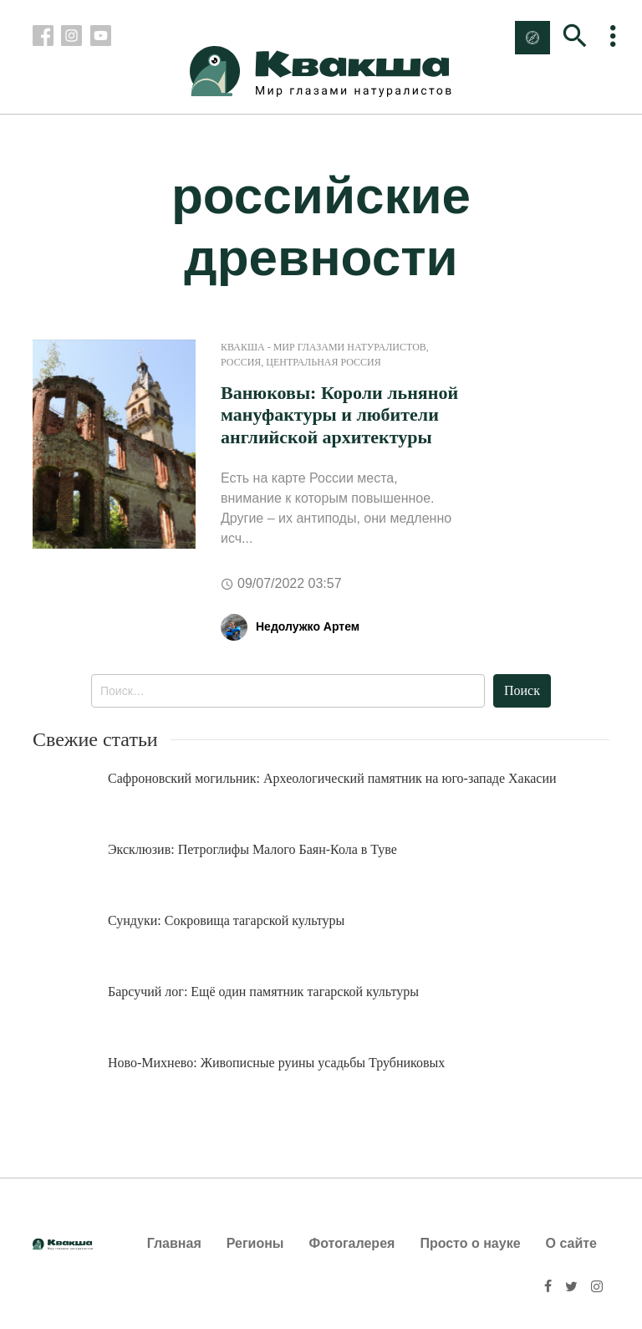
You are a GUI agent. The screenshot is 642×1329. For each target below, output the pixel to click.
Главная (174, 1243)
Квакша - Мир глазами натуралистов (323, 347)
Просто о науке (470, 1243)
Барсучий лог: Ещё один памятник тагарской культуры (263, 991)
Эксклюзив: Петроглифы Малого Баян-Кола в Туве (252, 849)
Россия (241, 362)
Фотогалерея (352, 1243)
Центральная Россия (323, 362)
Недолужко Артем (307, 626)
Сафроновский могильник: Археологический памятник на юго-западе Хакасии (332, 778)
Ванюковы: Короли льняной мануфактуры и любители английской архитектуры (339, 414)
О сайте (571, 1243)
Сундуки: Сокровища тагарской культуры (226, 920)
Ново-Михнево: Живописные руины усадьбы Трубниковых (276, 1063)
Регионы (255, 1243)
